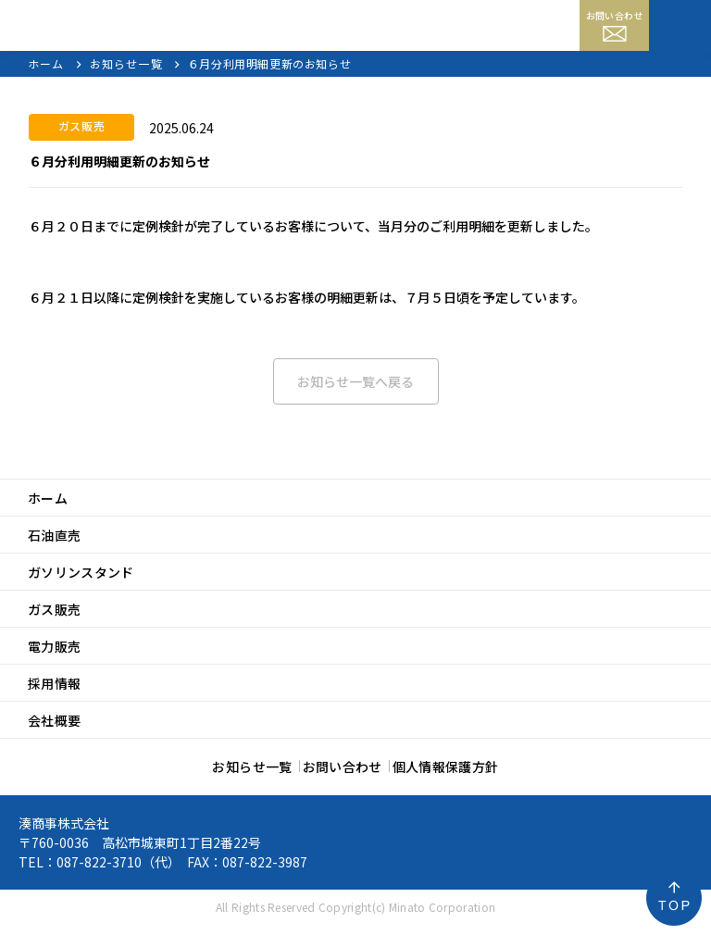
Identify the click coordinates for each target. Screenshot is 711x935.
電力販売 (54, 646)
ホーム (48, 498)
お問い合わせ (614, 25)
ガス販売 (54, 609)
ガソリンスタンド (81, 572)
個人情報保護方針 (446, 766)
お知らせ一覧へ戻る (355, 381)
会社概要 (54, 720)
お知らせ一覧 (252, 766)
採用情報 (54, 683)
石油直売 (54, 535)
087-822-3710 (99, 862)
